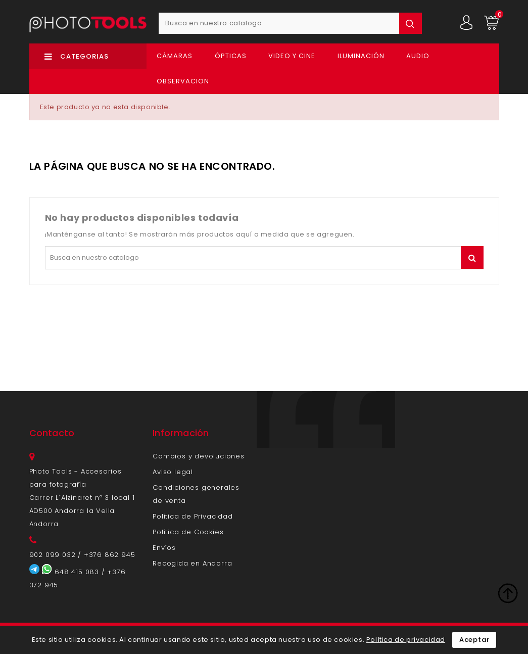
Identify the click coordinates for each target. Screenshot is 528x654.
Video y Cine (291, 56)
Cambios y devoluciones (199, 456)
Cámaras (175, 56)
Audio (417, 56)
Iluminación (361, 56)
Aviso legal (173, 472)
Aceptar (474, 639)
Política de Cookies (188, 532)
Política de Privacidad (193, 516)
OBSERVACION (183, 81)
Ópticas (231, 56)
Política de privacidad (405, 639)
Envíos (164, 547)
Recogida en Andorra (192, 563)
